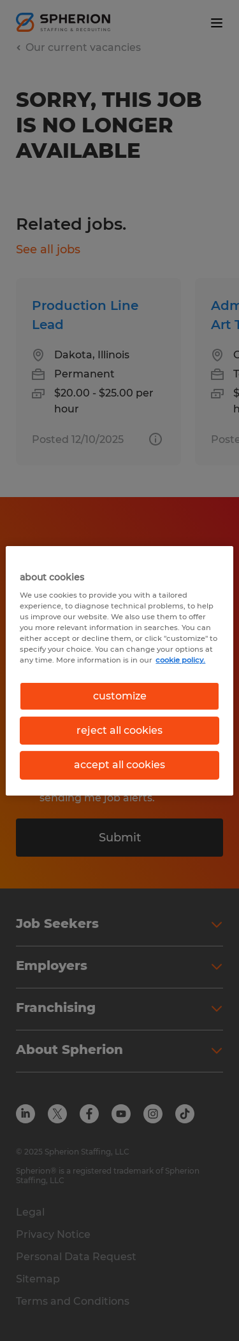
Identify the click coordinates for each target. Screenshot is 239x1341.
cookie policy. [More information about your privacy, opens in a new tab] (180, 660)
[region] (119, 670)
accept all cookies (119, 765)
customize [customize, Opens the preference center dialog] (120, 695)
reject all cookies (119, 730)
